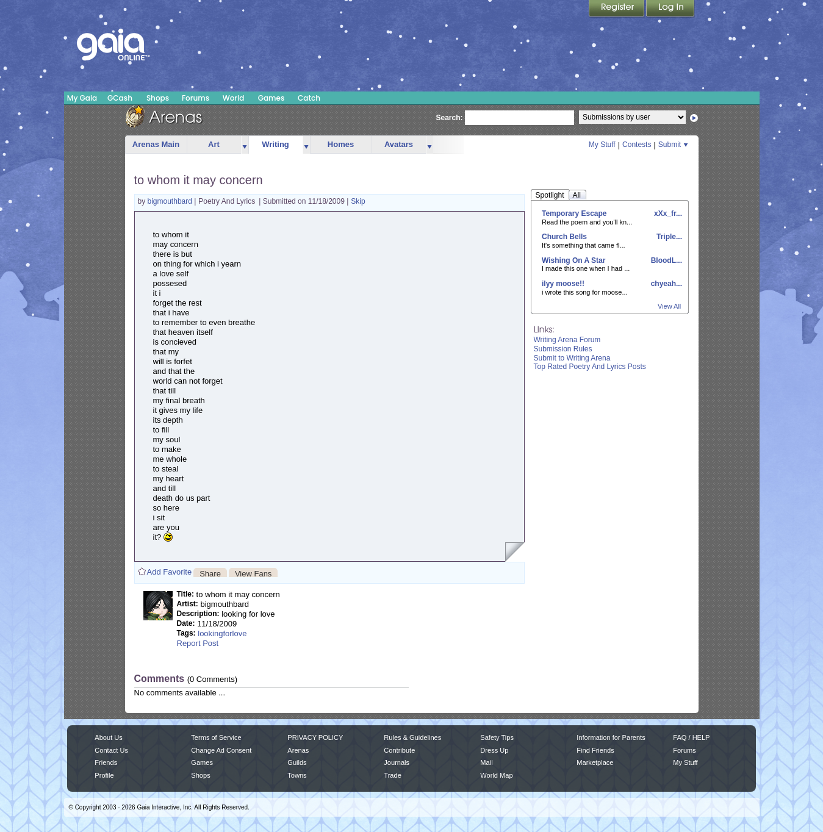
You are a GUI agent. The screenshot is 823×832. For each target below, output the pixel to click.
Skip (358, 201)
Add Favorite (169, 571)
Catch (309, 98)
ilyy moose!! (563, 283)
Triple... (668, 236)
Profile (104, 775)
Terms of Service (216, 737)
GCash (119, 98)
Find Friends (595, 750)
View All (669, 306)
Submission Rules (563, 349)
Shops (157, 98)
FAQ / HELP (691, 737)
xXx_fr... (667, 213)
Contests (636, 144)
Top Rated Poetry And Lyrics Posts (590, 366)
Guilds (296, 762)
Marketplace (595, 762)
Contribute (399, 750)
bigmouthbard (171, 201)
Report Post (198, 643)
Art (214, 144)
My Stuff (602, 144)
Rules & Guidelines (412, 737)
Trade (392, 775)
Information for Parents (611, 737)
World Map (496, 775)
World (234, 98)
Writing (275, 144)
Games (271, 98)
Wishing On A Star (573, 260)
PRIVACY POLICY (315, 737)
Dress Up (494, 750)
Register (617, 9)
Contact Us (111, 750)
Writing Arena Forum (567, 339)
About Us (108, 737)
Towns (296, 775)
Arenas (298, 750)
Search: (449, 117)
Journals (396, 762)
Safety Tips (497, 737)
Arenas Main (155, 144)
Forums (195, 98)
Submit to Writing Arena (572, 358)
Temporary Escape (574, 213)
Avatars (398, 144)
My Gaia (82, 98)
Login (670, 9)
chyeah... (665, 283)
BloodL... (665, 260)
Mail (486, 762)
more (244, 145)
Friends (106, 762)
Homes (341, 144)
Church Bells (564, 236)
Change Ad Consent (221, 750)
